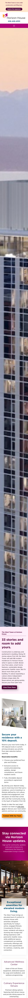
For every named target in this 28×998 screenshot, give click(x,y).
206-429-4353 (14, 21)
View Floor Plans (9, 687)
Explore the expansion (14, 9)
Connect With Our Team (12, 816)
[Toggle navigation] (14, 26)
